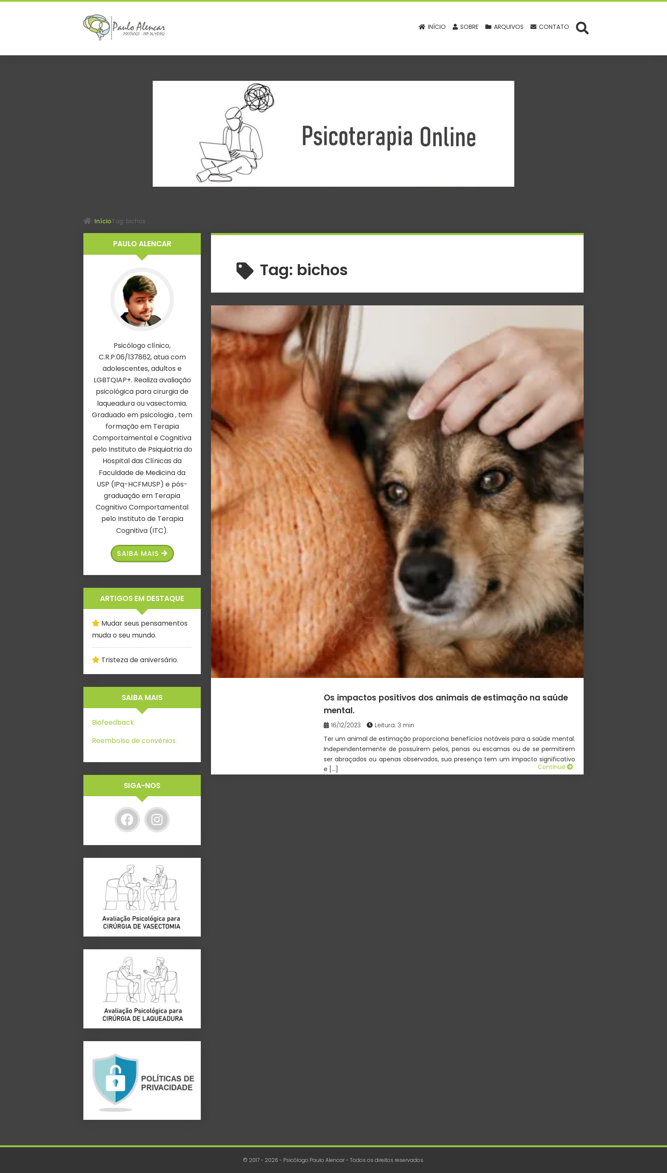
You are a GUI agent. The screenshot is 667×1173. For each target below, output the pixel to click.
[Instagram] (157, 819)
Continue (555, 425)
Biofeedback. (113, 722)
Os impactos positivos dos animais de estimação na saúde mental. (452, 330)
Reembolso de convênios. (134, 741)
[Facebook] (127, 819)
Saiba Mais (142, 553)
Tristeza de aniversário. (139, 660)
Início (102, 221)
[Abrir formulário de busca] (582, 28)
